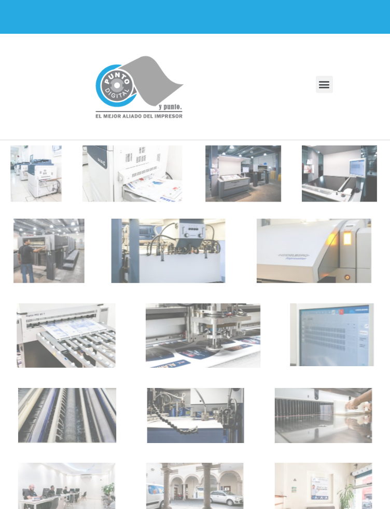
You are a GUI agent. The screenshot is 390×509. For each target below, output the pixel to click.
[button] (324, 84)
